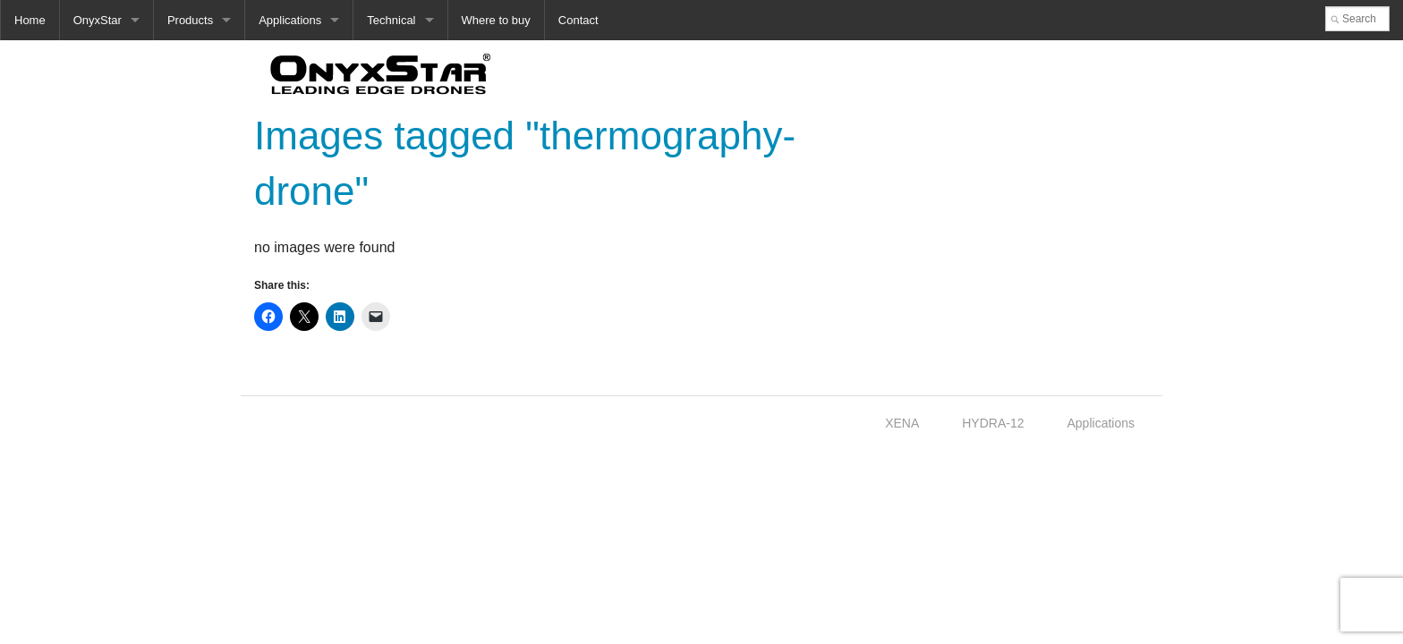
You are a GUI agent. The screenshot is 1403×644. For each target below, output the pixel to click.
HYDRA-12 (993, 423)
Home (30, 20)
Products (190, 20)
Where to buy (496, 20)
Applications (290, 20)
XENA (902, 423)
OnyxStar (97, 20)
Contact (578, 20)
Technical (391, 20)
